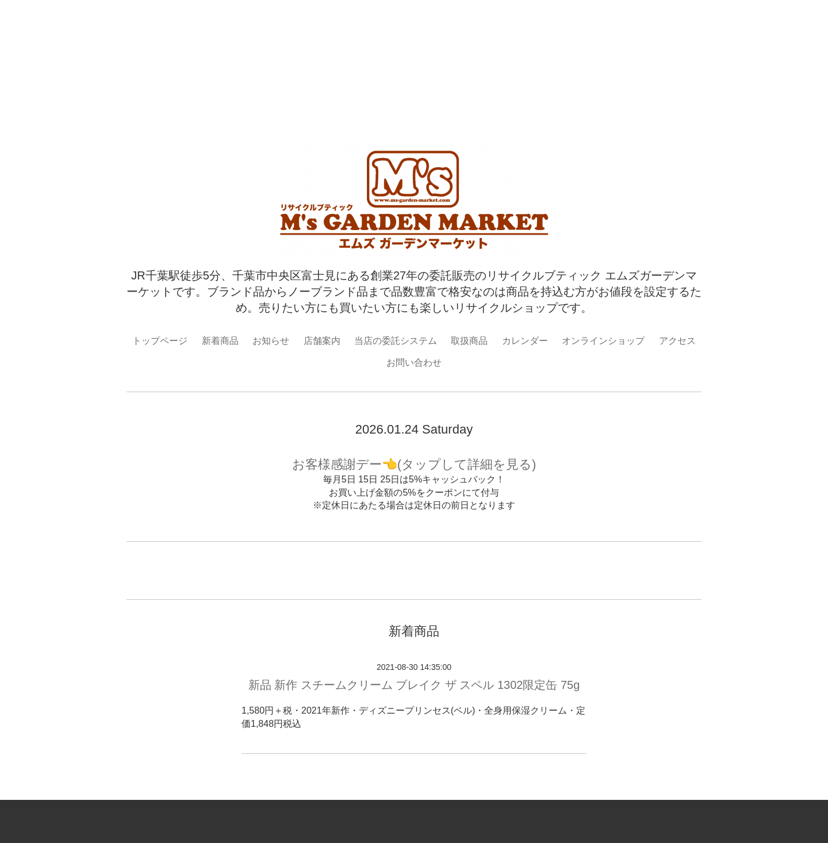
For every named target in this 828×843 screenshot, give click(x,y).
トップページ (159, 341)
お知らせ (270, 341)
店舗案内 (322, 341)
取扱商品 (469, 341)
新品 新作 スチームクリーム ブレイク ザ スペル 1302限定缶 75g (414, 685)
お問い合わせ (414, 362)
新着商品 (220, 341)
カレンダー (525, 341)
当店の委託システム (395, 341)
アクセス (677, 341)
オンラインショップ (603, 341)
